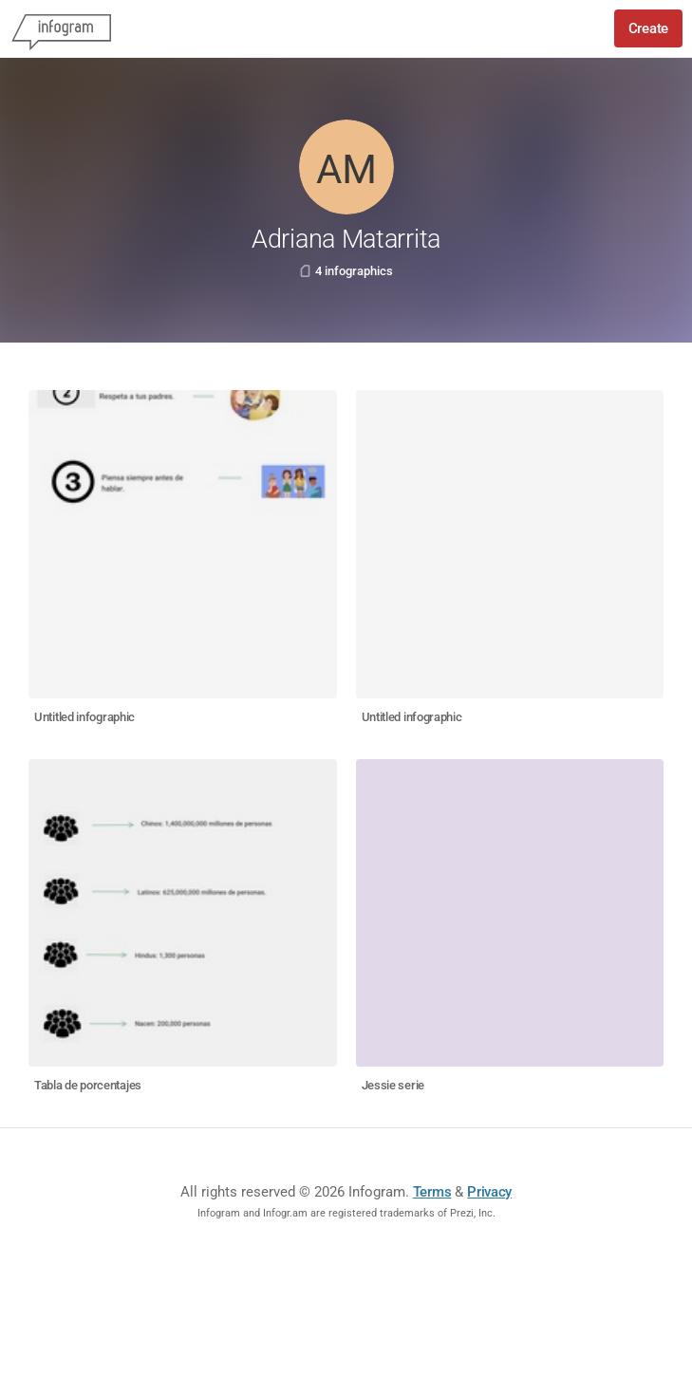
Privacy (489, 1191)
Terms (432, 1191)
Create (648, 28)
